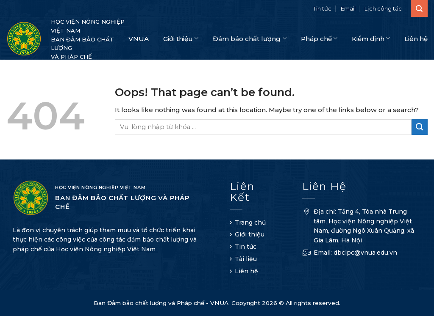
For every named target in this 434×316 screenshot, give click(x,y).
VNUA (138, 39)
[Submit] (420, 127)
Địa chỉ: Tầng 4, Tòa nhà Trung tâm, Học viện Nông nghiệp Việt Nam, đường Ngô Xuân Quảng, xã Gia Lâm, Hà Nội (358, 227)
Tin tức (322, 8)
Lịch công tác (383, 8)
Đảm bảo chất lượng (249, 38)
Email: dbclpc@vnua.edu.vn (349, 253)
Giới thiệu (180, 38)
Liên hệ (416, 39)
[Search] (419, 8)
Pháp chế (319, 38)
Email (348, 8)
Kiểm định (371, 38)
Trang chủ (250, 222)
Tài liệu (246, 259)
